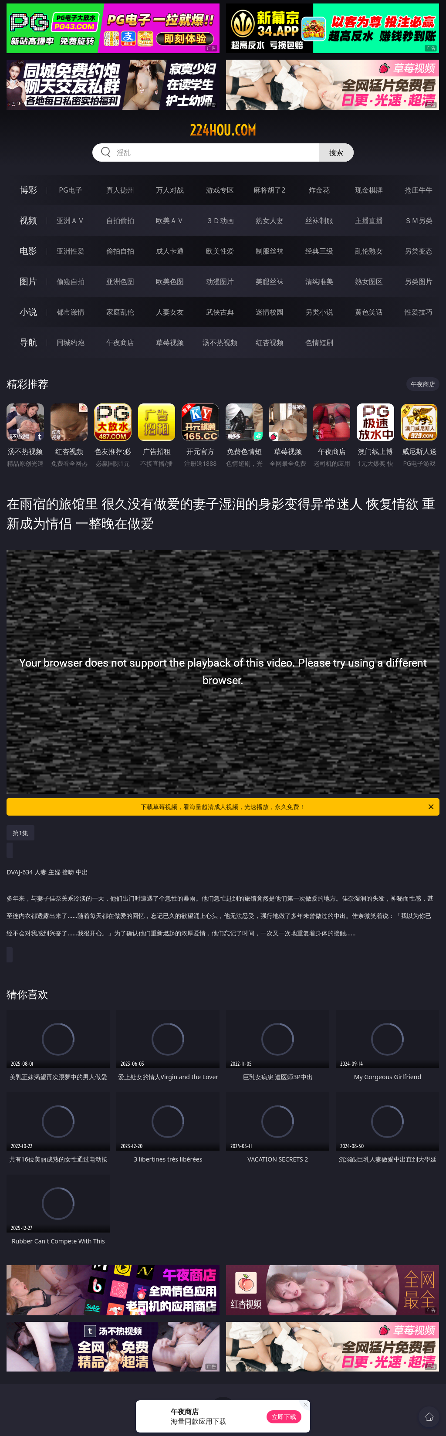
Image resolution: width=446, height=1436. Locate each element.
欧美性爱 (220, 251)
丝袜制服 (319, 220)
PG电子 (70, 190)
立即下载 (284, 1416)
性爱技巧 (418, 312)
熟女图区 (369, 281)
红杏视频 (270, 342)
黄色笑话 (369, 312)
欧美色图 (170, 281)
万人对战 (170, 190)
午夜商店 (120, 342)
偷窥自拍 (70, 281)
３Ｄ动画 (220, 220)
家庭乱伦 (120, 312)
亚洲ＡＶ (70, 220)
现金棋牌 (369, 190)
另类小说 (319, 312)
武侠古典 (220, 312)
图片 (28, 281)
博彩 (28, 190)
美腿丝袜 (270, 281)
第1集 (20, 833)
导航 (28, 342)
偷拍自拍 (120, 251)
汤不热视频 (220, 342)
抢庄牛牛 (418, 190)
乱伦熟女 (369, 251)
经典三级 (319, 251)
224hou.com (223, 130)
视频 (28, 220)
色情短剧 (319, 342)
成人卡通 (170, 251)
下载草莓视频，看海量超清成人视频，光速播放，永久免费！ (288, 807)
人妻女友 (170, 312)
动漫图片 (220, 281)
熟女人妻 (270, 220)
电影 (28, 251)
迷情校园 (270, 312)
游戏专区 (220, 190)
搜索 (336, 152)
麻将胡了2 (269, 190)
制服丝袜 (270, 251)
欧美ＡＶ (170, 220)
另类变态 (418, 251)
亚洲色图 (120, 281)
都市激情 (70, 312)
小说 (28, 312)
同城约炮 (70, 342)
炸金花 (319, 190)
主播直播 (369, 220)
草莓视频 (170, 342)
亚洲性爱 (70, 251)
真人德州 (120, 190)
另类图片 (418, 281)
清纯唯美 (319, 281)
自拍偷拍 (120, 220)
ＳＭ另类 (418, 220)
